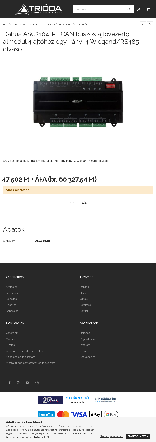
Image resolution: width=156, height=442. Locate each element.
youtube (27, 382)
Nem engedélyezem (111, 436)
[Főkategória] (5, 24)
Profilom (85, 344)
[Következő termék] (150, 24)
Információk (15, 323)
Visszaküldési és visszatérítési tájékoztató (30, 363)
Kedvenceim (87, 356)
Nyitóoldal (12, 286)
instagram (18, 382)
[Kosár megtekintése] (149, 9)
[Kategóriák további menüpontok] (5, 9)
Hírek (83, 293)
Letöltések (86, 304)
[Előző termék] (143, 24)
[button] (72, 203)
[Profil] (139, 9)
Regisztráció (87, 339)
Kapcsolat (12, 310)
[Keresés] (103, 9)
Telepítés (11, 298)
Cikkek (84, 298)
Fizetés (10, 344)
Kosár (83, 351)
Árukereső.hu (77, 402)
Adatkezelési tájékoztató (20, 356)
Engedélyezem (138, 436)
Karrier (84, 310)
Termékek (12, 293)
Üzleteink (12, 332)
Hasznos (11, 304)
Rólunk (84, 286)
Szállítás (11, 339)
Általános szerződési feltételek (24, 351)
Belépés (85, 332)
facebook (9, 382)
